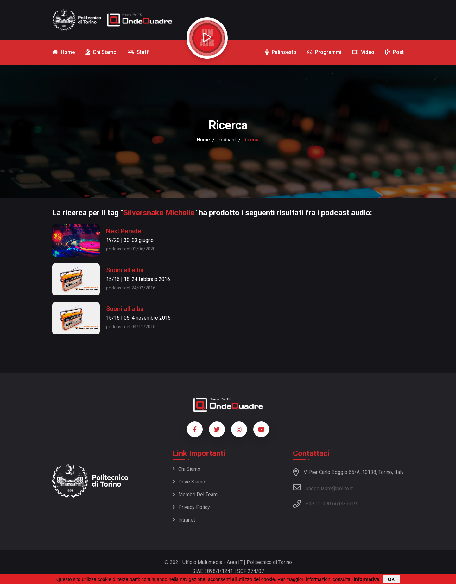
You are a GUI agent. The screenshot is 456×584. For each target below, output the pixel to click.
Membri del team (195, 494)
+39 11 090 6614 (325, 504)
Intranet (184, 520)
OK (391, 579)
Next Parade (123, 231)
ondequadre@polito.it (323, 487)
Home (203, 140)
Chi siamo (186, 469)
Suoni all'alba (125, 270)
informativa (366, 579)
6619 (351, 504)
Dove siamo (189, 482)
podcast (226, 140)
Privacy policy (191, 507)
